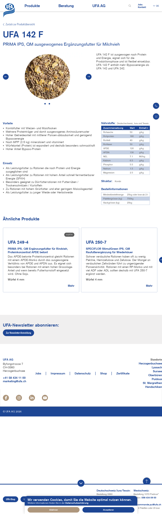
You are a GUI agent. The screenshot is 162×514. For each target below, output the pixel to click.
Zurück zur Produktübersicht (19, 24)
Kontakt (142, 7)
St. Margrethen (152, 383)
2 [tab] (49, 103)
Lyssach (157, 367)
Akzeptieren (108, 510)
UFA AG (98, 6)
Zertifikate (123, 373)
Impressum (58, 373)
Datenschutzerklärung (76, 502)
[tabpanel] (47, 77)
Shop (103, 373)
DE (157, 5)
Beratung (66, 6)
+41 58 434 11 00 (14, 377)
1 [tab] (45, 103)
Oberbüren (155, 375)
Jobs (140, 4)
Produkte (32, 6)
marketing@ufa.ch (14, 381)
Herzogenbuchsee (150, 363)
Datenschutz (83, 373)
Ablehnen (53, 510)
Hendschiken (153, 387)
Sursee (157, 371)
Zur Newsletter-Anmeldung (18, 332)
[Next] (89, 77)
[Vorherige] (6, 77)
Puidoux (157, 379)
